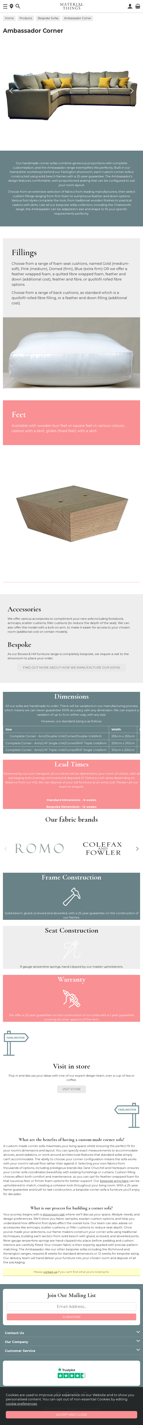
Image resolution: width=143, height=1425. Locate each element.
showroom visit (54, 1214)
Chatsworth (122, 205)
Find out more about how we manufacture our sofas (71, 667)
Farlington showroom (77, 172)
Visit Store (71, 1089)
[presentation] (11, 91)
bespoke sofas (66, 205)
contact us (50, 1271)
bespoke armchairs (114, 1181)
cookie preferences (21, 1404)
